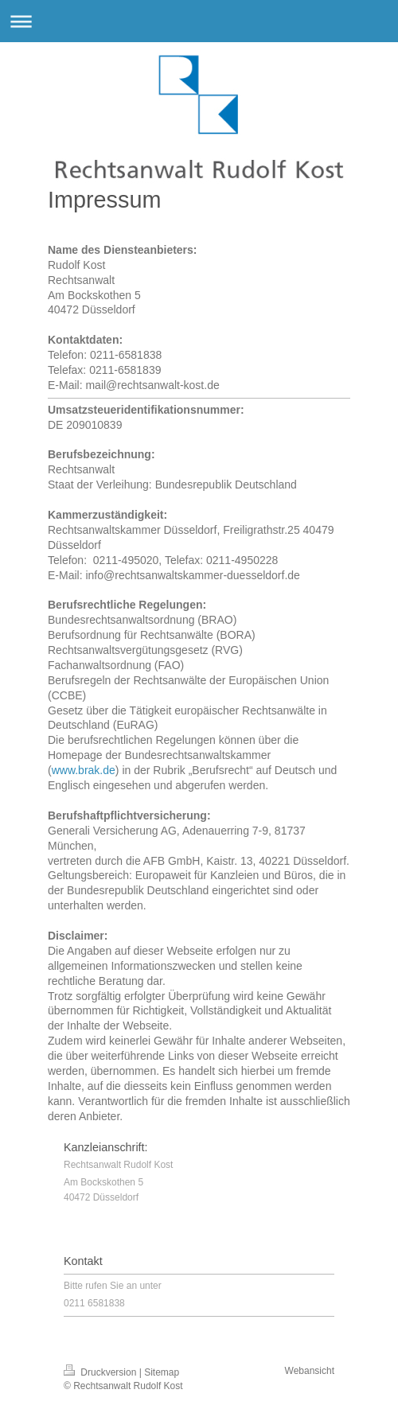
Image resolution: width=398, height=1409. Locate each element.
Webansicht (309, 1370)
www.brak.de (83, 770)
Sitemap (161, 1372)
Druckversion (101, 1372)
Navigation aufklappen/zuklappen (199, 21)
